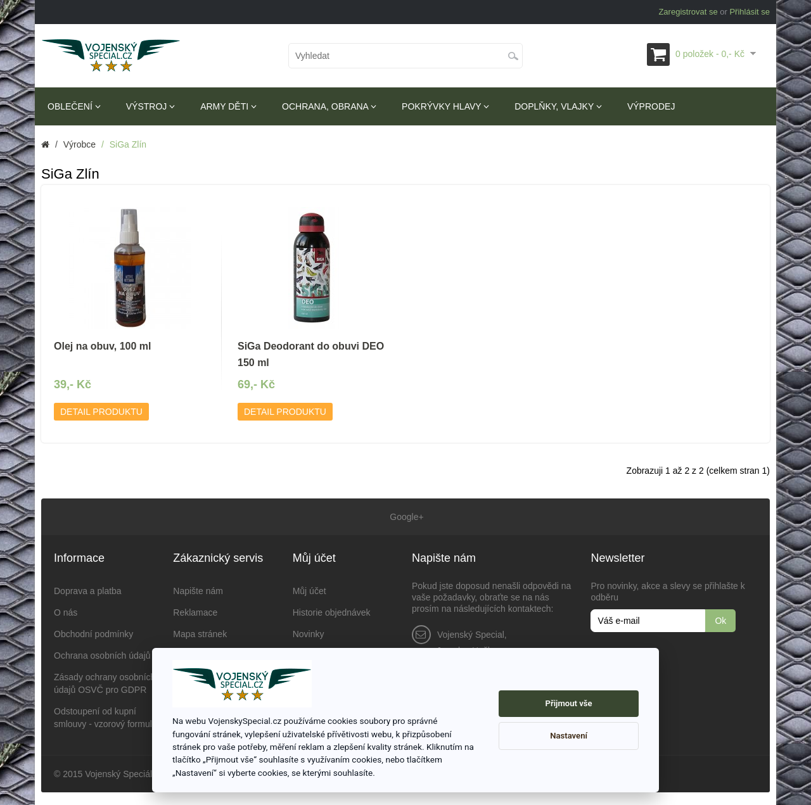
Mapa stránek (200, 634)
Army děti (228, 106)
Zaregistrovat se (687, 11)
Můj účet (309, 591)
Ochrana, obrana (329, 106)
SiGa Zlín (128, 144)
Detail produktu (101, 412)
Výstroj (150, 106)
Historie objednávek (332, 612)
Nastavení (568, 735)
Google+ (405, 517)
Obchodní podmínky (93, 634)
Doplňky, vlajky (558, 106)
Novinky (308, 634)
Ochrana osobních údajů (102, 655)
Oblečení (74, 106)
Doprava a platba (88, 591)
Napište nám (198, 591)
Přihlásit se (749, 11)
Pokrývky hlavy (445, 106)
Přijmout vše (569, 703)
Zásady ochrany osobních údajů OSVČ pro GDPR (104, 683)
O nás (65, 612)
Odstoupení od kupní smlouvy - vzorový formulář (107, 717)
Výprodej (651, 106)
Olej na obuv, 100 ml (102, 346)
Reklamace (195, 612)
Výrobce (79, 144)
